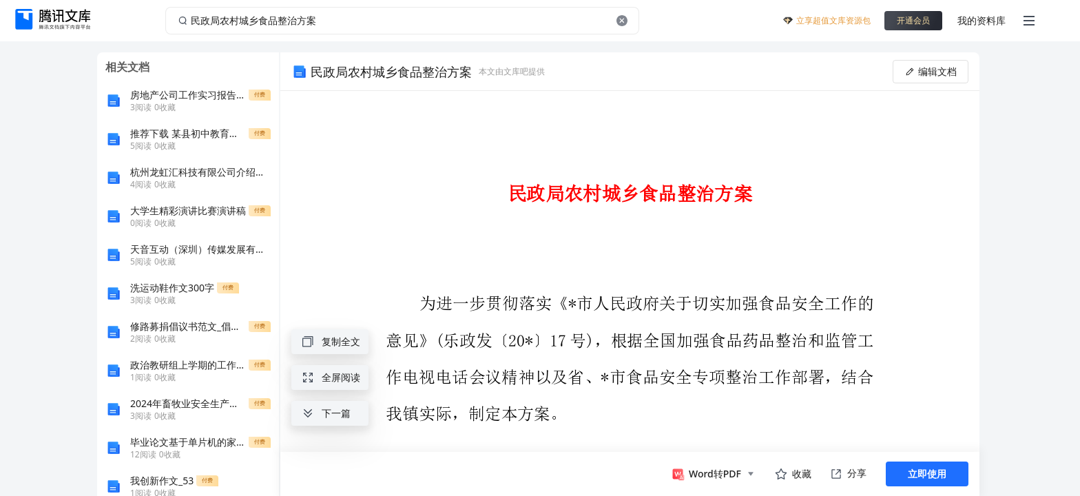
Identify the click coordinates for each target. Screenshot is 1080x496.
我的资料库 (981, 20)
